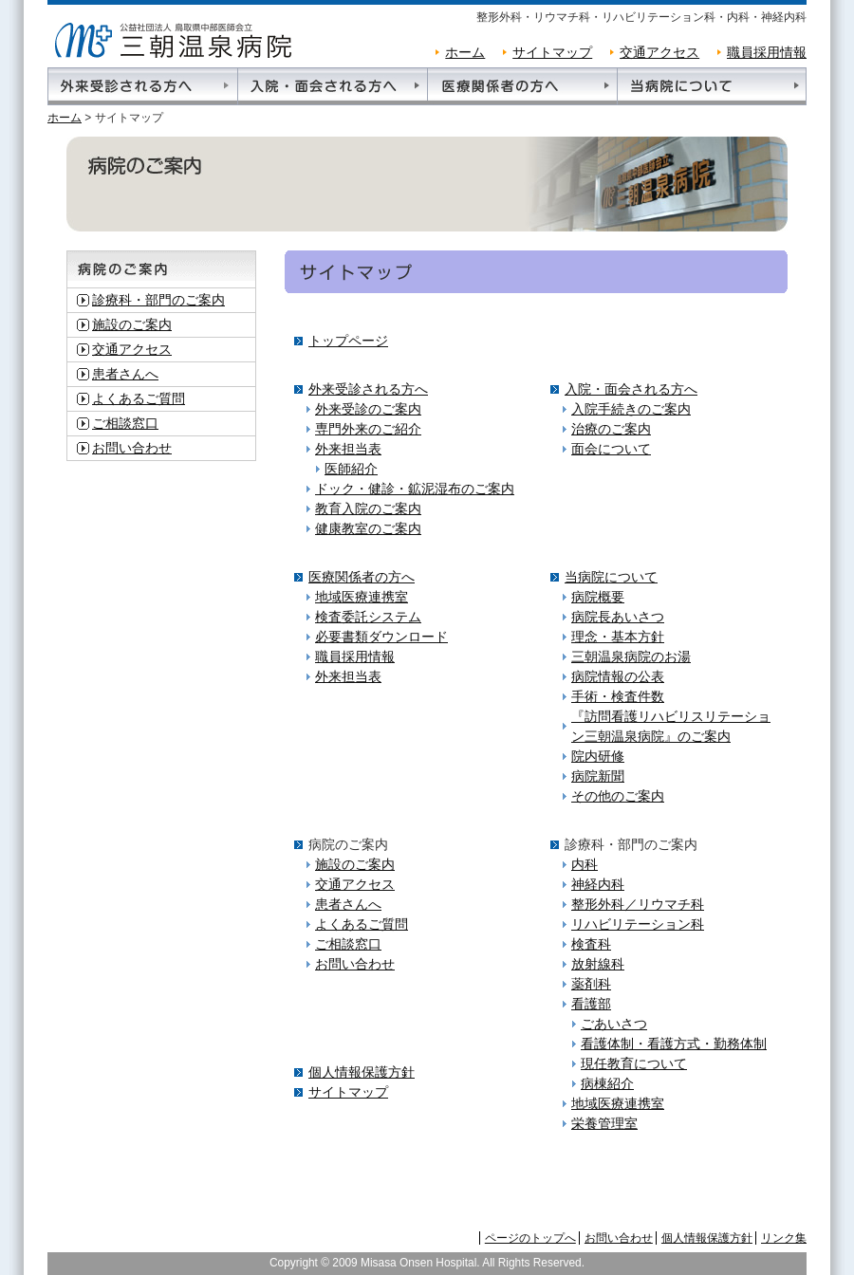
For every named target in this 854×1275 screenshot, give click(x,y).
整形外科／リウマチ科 (637, 904)
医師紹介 (351, 468)
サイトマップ (552, 52)
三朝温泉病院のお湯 (631, 656)
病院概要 (597, 596)
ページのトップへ (530, 1238)
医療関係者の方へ (361, 576)
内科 (584, 864)
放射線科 (597, 963)
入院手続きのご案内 (631, 408)
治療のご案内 (611, 428)
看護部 (591, 1003)
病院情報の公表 (617, 676)
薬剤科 (591, 983)
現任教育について (634, 1063)
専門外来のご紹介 (368, 428)
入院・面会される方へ (631, 389)
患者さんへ (125, 373)
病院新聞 (597, 776)
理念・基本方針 (617, 636)
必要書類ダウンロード (381, 636)
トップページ (348, 340)
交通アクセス (659, 52)
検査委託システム (368, 616)
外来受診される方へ (368, 389)
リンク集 (784, 1238)
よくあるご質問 (138, 398)
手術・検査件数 (617, 696)
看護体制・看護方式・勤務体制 (674, 1043)
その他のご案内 (617, 796)
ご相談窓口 (125, 423)
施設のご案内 (132, 324)
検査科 (591, 944)
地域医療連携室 (361, 596)
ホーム (465, 52)
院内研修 (597, 756)
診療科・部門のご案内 (158, 299)
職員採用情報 (767, 52)
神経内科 (597, 884)
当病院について (611, 576)
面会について (611, 448)
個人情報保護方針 (361, 1072)
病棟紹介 (607, 1083)
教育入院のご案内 (368, 508)
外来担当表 (348, 448)
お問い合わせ (132, 447)
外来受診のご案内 (368, 408)
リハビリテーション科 (637, 924)
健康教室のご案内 (368, 528)
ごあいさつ (614, 1023)
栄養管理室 (604, 1123)
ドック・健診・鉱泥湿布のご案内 (414, 488)
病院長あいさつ (617, 616)
